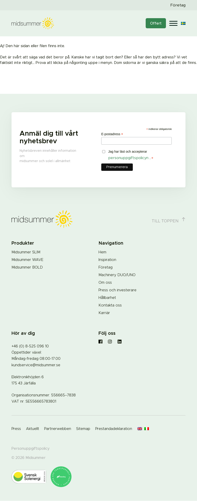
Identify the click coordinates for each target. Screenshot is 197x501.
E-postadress (112, 134)
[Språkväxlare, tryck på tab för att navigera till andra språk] (183, 23)
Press (16, 429)
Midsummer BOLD (27, 267)
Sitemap (83, 429)
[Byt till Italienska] (146, 429)
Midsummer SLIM (26, 252)
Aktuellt (32, 429)
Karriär (104, 313)
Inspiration (107, 260)
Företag (177, 5)
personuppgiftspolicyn (129, 158)
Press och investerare (117, 290)
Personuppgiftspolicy (30, 448)
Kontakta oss (110, 305)
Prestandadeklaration (113, 429)
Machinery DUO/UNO (117, 275)
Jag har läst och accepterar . (130, 155)
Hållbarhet (107, 298)
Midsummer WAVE (27, 260)
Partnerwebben (57, 429)
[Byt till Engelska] (139, 429)
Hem (102, 252)
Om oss (105, 282)
